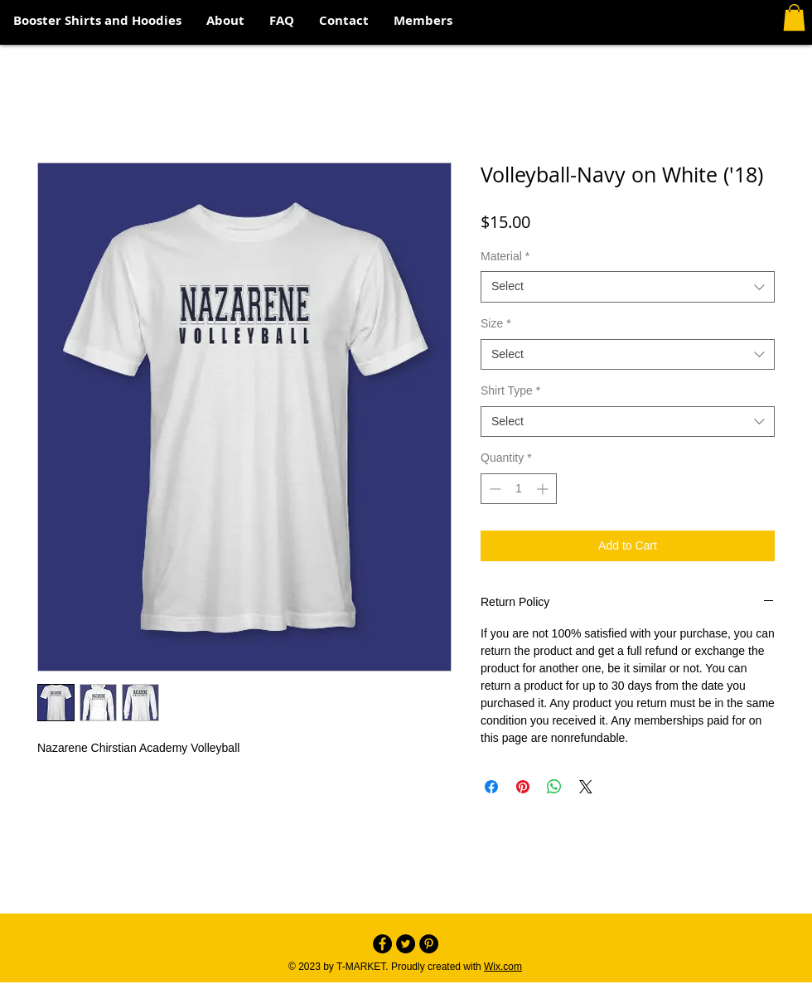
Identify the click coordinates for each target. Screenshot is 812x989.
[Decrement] (493, 488)
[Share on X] (586, 787)
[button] (794, 17)
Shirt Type (510, 390)
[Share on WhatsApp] (554, 787)
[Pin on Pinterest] (523, 787)
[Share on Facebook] (491, 787)
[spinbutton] (519, 488)
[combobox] (628, 287)
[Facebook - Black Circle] (382, 943)
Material (505, 256)
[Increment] (544, 488)
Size (496, 323)
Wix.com (503, 966)
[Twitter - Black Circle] (405, 943)
